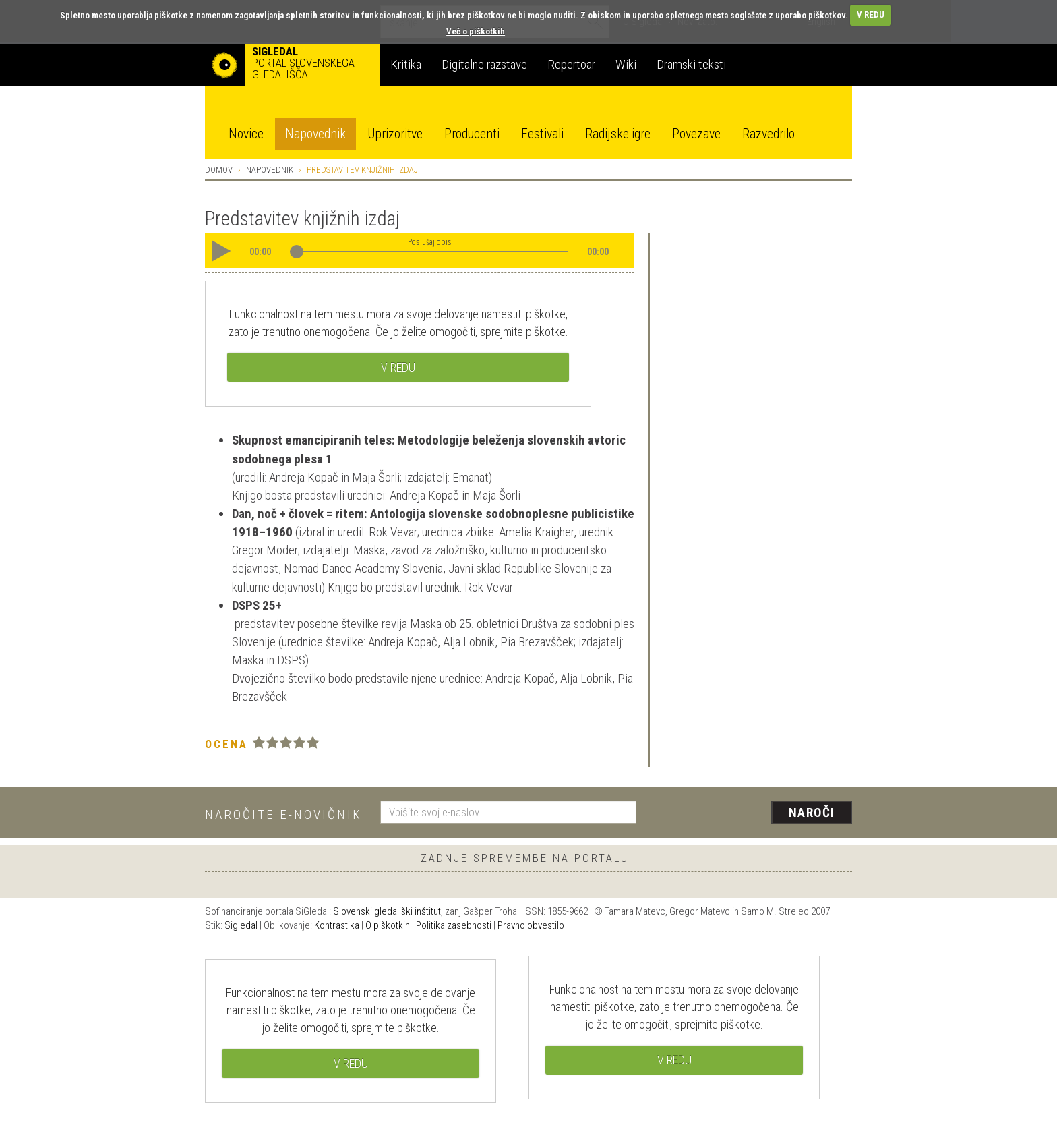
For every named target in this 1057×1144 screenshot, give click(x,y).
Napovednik (315, 134)
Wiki (625, 64)
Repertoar (571, 64)
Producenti (472, 134)
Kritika (405, 64)
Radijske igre (618, 134)
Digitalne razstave (484, 64)
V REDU (870, 14)
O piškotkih (387, 925)
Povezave (696, 134)
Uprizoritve (395, 134)
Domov (219, 170)
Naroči (812, 812)
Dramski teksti (691, 64)
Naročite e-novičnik (283, 814)
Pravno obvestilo (530, 925)
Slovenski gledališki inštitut (387, 911)
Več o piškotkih (475, 31)
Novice (246, 134)
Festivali (542, 134)
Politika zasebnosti (453, 925)
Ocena (226, 744)
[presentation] (752, 813)
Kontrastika (336, 925)
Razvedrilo (768, 134)
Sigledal (241, 925)
